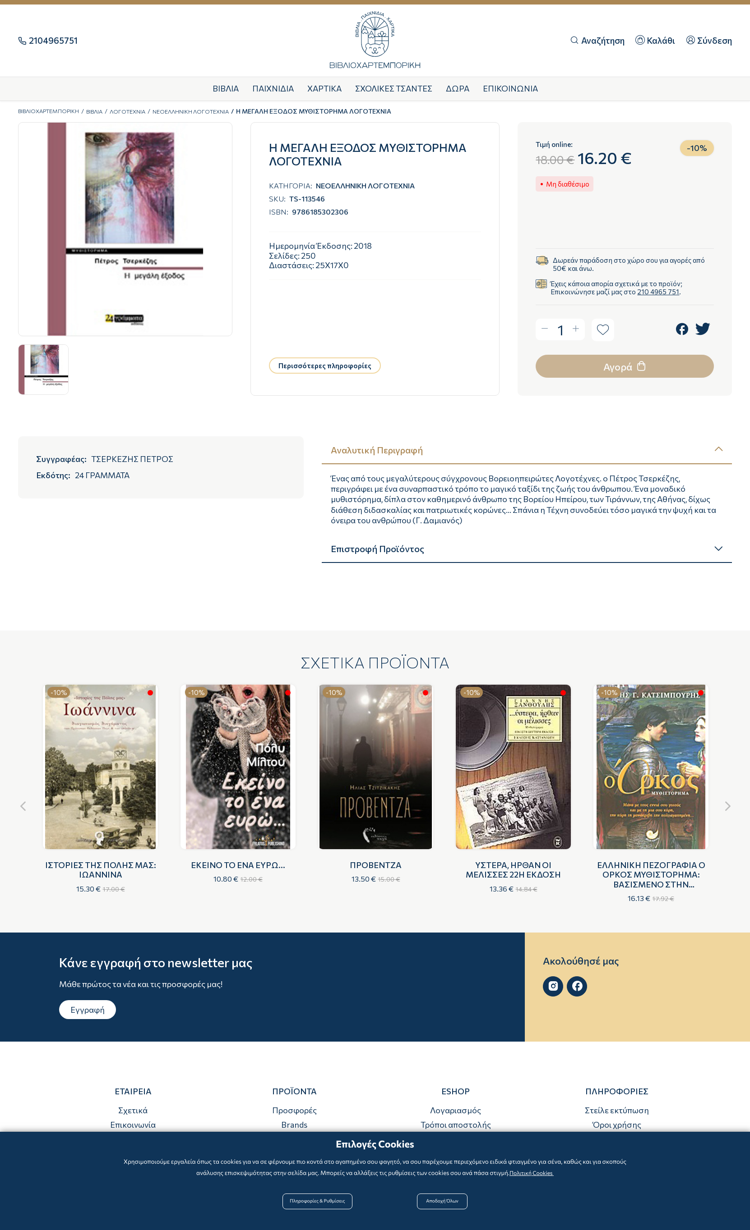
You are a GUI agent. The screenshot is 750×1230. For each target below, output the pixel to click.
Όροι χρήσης (617, 1124)
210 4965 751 (658, 292)
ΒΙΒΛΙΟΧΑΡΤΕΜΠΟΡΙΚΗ (53, 111)
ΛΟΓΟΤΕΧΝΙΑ (143, 111)
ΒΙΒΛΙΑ (106, 111)
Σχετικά (133, 1110)
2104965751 (53, 41)
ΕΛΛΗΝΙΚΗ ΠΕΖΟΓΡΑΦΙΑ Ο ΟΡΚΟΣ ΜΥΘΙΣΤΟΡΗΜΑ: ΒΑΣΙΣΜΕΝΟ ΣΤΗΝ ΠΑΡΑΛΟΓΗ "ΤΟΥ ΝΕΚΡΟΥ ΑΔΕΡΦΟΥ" (651, 884)
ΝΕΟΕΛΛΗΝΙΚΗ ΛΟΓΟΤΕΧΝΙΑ (214, 111)
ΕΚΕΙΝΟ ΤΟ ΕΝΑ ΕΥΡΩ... (238, 865)
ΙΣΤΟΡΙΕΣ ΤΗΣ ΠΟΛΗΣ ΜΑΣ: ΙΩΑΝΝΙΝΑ (100, 870)
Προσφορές (294, 1110)
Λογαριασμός (455, 1110)
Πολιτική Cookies (531, 1179)
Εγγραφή (87, 1010)
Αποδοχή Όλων (440, 1208)
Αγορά (625, 366)
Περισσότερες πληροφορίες (324, 365)
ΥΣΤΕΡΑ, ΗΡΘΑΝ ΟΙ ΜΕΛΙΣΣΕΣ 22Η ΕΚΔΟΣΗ (513, 870)
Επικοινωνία (133, 1124)
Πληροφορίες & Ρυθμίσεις (324, 1208)
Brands (294, 1124)
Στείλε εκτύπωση (617, 1110)
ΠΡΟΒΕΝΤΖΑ (376, 865)
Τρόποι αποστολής (456, 1124)
